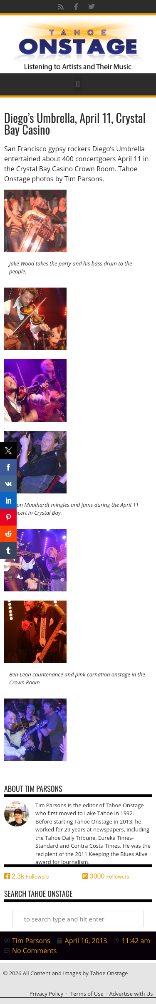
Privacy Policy (46, 993)
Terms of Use (87, 993)
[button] (78, 84)
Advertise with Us (131, 993)
